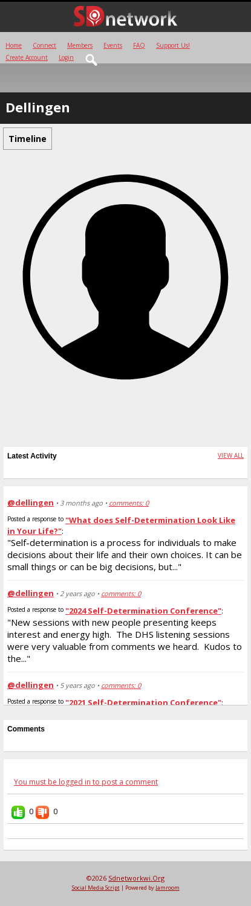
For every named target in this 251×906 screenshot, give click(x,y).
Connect (44, 45)
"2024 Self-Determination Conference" (143, 610)
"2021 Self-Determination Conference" (143, 702)
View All (231, 455)
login (66, 57)
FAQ (139, 45)
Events (112, 45)
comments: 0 (129, 502)
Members (80, 45)
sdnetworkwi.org (136, 877)
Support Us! (173, 45)
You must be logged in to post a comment (86, 782)
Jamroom (167, 888)
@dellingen (30, 502)
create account (26, 57)
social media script (96, 888)
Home (13, 45)
